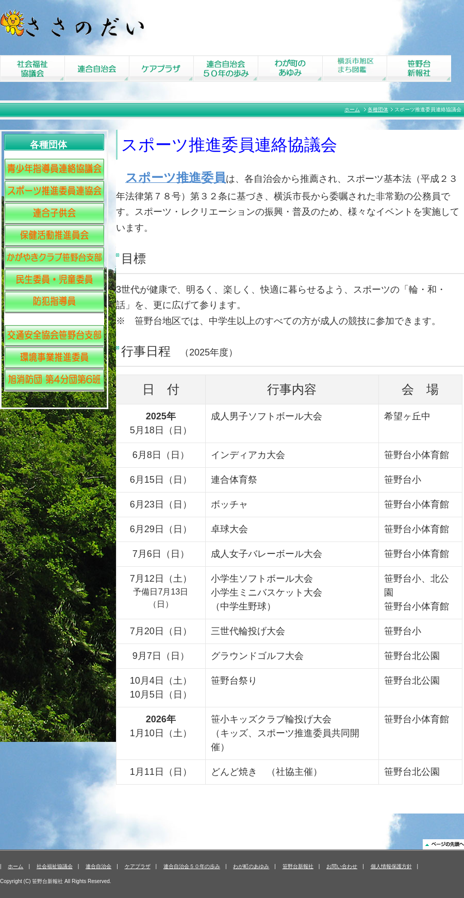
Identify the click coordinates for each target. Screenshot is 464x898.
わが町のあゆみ (251, 866)
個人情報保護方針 (391, 866)
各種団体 (378, 109)
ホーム (352, 109)
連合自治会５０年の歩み (191, 866)
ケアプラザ (138, 866)
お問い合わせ (341, 866)
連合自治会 (98, 866)
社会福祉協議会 (55, 866)
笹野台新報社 (298, 866)
